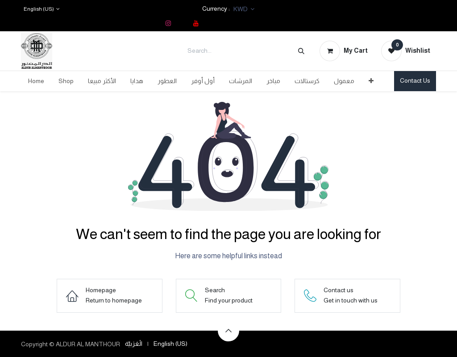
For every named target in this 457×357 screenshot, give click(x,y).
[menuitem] (36, 81)
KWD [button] (241, 9)
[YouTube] (196, 23)
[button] (228, 330)
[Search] (301, 51)
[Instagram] (168, 23)
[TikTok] (182, 23)
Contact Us (415, 80)
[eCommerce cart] (344, 51)
